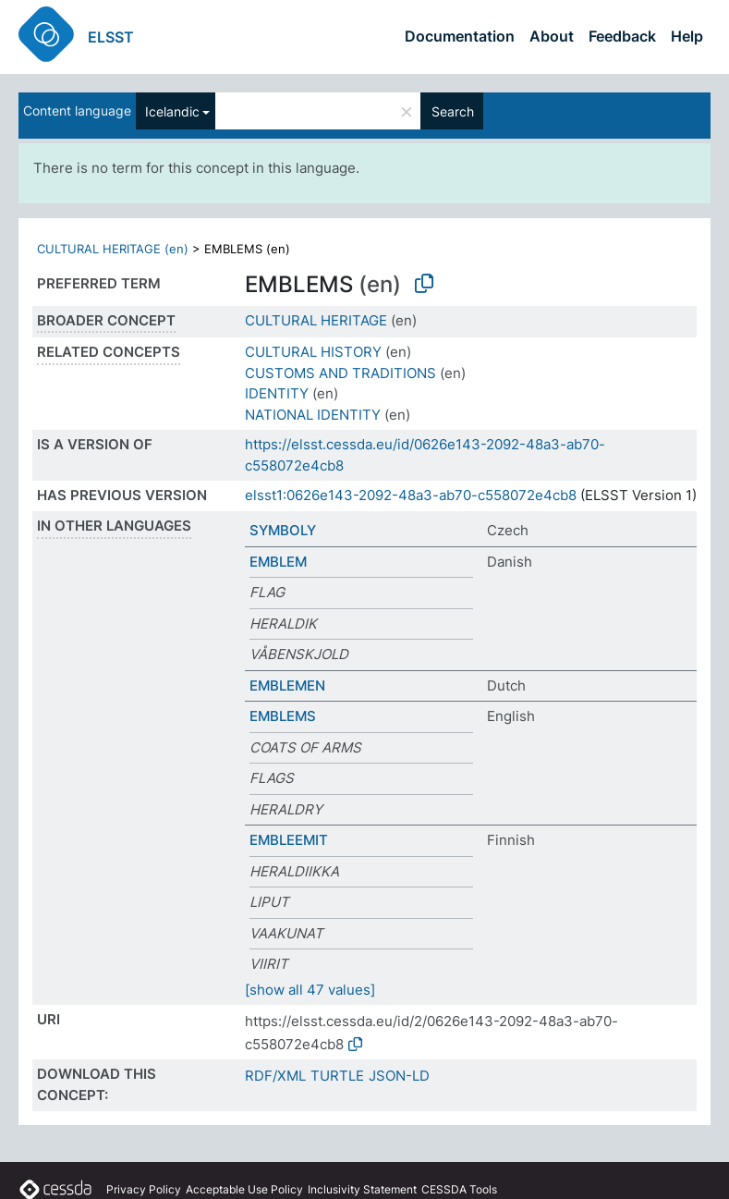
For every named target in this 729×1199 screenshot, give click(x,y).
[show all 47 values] (310, 989)
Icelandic (172, 111)
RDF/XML (275, 1075)
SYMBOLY (282, 530)
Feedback (622, 36)
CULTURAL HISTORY (313, 352)
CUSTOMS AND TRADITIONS (340, 373)
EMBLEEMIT (288, 840)
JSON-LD (399, 1075)
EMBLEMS (282, 716)
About (551, 36)
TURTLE (337, 1075)
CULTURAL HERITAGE (316, 320)
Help (687, 36)
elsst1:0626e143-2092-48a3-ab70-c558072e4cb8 (411, 495)
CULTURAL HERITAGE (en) (112, 248)
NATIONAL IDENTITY (313, 414)
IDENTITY (277, 393)
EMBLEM (278, 561)
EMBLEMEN (287, 685)
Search (452, 111)
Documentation (460, 36)
